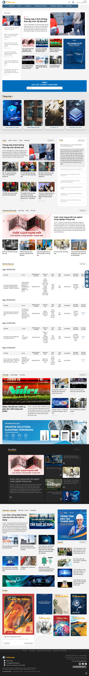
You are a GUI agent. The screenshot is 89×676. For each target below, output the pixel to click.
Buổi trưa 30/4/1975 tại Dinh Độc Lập (10, 252)
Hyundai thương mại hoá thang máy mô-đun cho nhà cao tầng (27, 547)
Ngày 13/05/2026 (8, 348)
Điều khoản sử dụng (17, 671)
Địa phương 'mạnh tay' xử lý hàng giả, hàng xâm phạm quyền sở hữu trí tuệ (11, 71)
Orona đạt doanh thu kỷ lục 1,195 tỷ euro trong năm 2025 (27, 67)
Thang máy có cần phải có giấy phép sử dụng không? (71, 194)
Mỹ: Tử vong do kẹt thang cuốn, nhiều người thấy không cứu (11, 36)
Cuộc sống (21, 210)
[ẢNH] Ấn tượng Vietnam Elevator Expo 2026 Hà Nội (71, 456)
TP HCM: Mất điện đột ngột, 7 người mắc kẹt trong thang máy (28, 174)
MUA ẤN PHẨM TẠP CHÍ (79, 666)
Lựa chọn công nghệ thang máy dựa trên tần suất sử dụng (11, 53)
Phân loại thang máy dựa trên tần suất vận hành (41, 67)
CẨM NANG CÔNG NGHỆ (75, 127)
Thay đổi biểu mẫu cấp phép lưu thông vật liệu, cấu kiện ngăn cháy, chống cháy (79, 582)
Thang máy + (7, 96)
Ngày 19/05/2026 (8, 269)
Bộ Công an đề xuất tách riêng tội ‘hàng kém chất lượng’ (79, 560)
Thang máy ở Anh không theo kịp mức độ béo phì (11, 28)
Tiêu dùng (7, 74)
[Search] (43, 88)
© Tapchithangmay (6, 671)
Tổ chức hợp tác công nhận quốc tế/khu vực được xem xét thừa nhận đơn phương (79, 572)
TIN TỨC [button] (19, 6)
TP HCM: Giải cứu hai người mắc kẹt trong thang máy (9, 194)
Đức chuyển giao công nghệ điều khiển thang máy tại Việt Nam (10, 569)
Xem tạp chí (6, 643)
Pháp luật (26, 140)
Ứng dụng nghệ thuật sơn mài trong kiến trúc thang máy (43, 253)
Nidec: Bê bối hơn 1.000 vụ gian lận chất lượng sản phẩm (11, 44)
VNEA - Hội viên (12, 140)
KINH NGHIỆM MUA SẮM (33, 127)
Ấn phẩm (4, 590)
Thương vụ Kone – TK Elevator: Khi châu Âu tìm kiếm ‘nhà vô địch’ (60, 411)
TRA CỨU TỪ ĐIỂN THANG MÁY (44, 85)
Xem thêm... (51, 140)
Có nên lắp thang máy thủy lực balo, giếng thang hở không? (70, 181)
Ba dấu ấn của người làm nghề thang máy (55, 492)
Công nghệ (33, 510)
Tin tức (5, 31)
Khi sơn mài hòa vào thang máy (61, 252)
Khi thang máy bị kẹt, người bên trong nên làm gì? (71, 200)
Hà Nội (85, 1)
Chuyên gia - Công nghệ (9, 510)
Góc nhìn (33, 210)
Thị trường (5, 375)
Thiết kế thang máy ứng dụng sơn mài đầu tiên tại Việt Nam (26, 253)
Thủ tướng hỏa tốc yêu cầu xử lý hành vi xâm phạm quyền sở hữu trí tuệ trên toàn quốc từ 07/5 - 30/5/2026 (28, 195)
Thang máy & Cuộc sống (9, 210)
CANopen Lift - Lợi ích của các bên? (27, 568)
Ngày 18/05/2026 (8, 300)
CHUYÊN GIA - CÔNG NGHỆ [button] (56, 6)
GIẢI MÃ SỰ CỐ (54, 127)
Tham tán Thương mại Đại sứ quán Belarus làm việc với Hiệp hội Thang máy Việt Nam (46, 195)
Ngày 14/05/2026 (8, 323)
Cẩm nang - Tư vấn (9, 56)
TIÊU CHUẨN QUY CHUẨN (12, 127)
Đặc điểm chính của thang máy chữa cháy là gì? (70, 175)
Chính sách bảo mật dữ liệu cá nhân (32, 671)
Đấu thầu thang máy (8, 264)
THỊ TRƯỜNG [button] (28, 6)
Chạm (6, 65)
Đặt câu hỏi (81, 140)
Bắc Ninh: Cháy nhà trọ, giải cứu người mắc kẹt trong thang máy (46, 174)
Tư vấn (61, 140)
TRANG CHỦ (11, 6)
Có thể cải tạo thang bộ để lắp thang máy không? (71, 187)
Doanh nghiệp (8, 48)
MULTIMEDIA (69, 6)
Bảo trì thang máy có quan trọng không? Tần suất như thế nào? (71, 145)
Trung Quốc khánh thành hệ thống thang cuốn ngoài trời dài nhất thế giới (78, 253)
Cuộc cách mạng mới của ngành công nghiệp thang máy (11, 62)
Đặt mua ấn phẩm (29, 643)
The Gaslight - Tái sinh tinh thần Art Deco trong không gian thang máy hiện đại (71, 481)
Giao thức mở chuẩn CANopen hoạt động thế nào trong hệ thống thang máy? (46, 569)
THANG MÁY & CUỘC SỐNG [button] (40, 6)
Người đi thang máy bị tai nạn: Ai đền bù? (71, 169)
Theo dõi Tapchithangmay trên (79, 661)
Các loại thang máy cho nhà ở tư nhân (55, 66)
